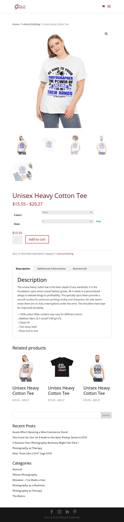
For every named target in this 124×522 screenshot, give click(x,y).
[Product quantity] (17, 239)
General (17, 469)
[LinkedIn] (67, 512)
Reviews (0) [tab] (80, 268)
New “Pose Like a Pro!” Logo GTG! (32, 453)
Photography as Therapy (27, 448)
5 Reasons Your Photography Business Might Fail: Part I (45, 442)
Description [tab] (23, 268)
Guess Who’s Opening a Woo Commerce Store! (40, 432)
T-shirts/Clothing (30, 24)
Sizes (17, 223)
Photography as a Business (28, 485)
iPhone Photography (24, 474)
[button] (106, 34)
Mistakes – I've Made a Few (28, 480)
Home (15, 24)
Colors (17, 215)
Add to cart (37, 239)
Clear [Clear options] (98, 221)
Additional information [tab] (51, 268)
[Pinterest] (75, 512)
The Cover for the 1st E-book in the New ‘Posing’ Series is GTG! (49, 437)
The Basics (18, 496)
